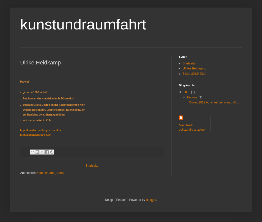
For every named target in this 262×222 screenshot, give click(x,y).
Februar (193, 97)
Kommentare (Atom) (50, 173)
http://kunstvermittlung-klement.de (40, 130)
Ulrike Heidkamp (194, 68)
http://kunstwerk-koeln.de (35, 134)
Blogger (151, 200)
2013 (187, 92)
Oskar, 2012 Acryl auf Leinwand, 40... (212, 102)
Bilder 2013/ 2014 (194, 74)
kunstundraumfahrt (83, 24)
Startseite (92, 165)
